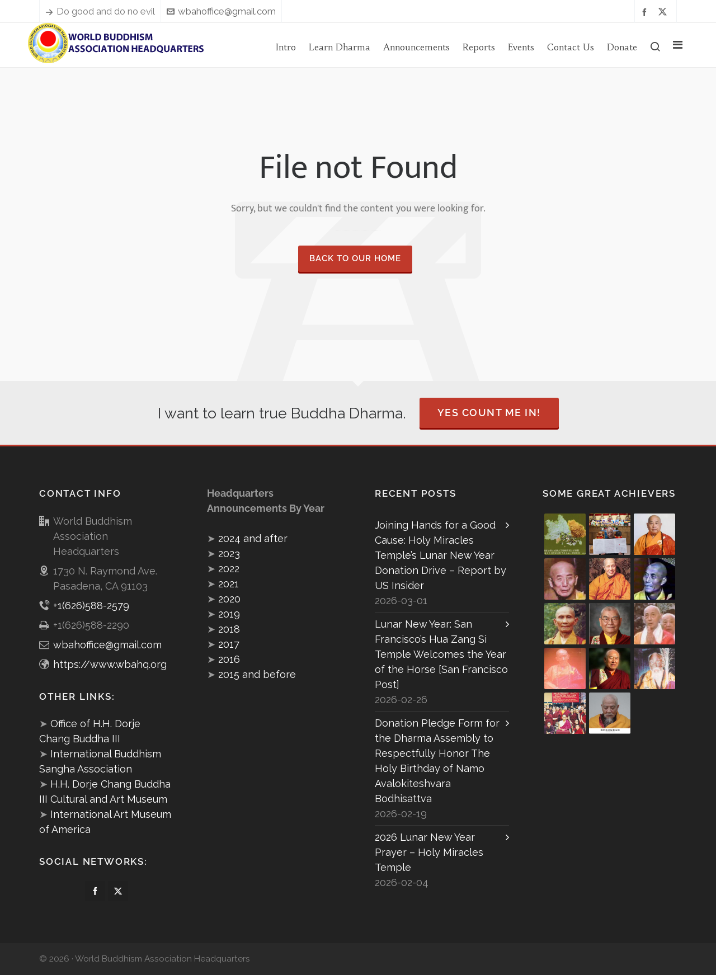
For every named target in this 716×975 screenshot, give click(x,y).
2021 (228, 584)
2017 (228, 644)
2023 (229, 553)
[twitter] (664, 12)
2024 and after (253, 538)
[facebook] (646, 11)
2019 (229, 614)
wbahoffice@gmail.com (221, 11)
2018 (229, 629)
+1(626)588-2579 (91, 605)
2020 (229, 599)
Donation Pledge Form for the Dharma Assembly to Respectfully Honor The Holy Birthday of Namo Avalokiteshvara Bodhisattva (437, 760)
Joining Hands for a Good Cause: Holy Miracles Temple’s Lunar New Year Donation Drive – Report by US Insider (440, 555)
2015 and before (257, 674)
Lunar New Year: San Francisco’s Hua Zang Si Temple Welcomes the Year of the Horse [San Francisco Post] (441, 654)
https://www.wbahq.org (110, 664)
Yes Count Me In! (489, 412)
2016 (229, 659)
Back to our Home (355, 258)
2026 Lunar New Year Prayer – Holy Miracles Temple (429, 852)
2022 (228, 568)
